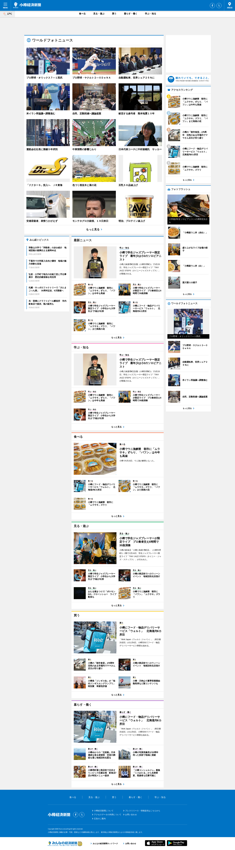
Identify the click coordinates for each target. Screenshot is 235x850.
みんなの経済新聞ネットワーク (65, 843)
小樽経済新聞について (103, 811)
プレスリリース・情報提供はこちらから (142, 811)
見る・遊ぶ (98, 13)
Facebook (212, 5)
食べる (82, 13)
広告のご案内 (100, 818)
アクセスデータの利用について (107, 814)
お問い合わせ (131, 814)
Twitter (219, 5)
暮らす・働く (130, 13)
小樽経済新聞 (27, 5)
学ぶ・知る (150, 13)
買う (114, 13)
